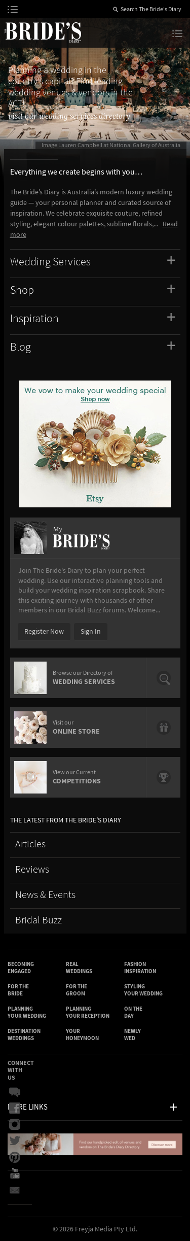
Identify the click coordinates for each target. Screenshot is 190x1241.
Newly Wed (132, 1034)
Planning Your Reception (87, 1012)
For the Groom (76, 990)
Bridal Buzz (38, 920)
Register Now (44, 631)
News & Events (45, 895)
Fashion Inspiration (140, 967)
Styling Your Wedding (143, 990)
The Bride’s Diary (42, 32)
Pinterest (14, 1157)
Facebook (14, 1108)
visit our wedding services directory (69, 116)
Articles (30, 844)
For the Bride (18, 990)
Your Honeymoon (82, 1034)
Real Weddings (79, 967)
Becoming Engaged (21, 967)
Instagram (14, 1125)
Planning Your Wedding (27, 1012)
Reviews (32, 870)
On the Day (133, 1012)
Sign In (91, 631)
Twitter (14, 1141)
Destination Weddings (24, 1034)
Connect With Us (21, 1070)
